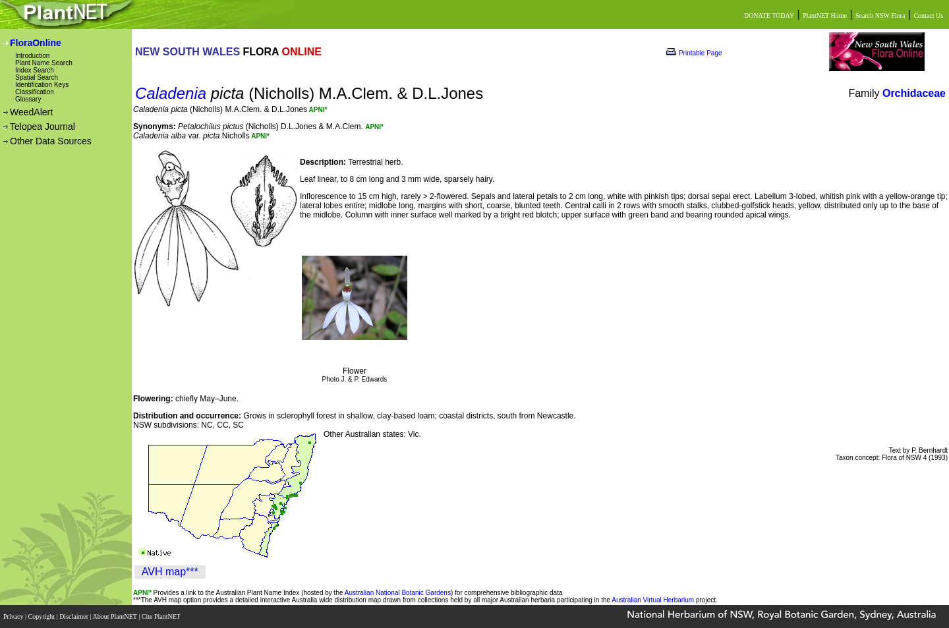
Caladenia (170, 93)
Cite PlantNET (162, 616)
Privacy (14, 616)
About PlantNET (115, 616)
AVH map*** (170, 571)
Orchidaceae (914, 93)
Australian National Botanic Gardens (398, 592)
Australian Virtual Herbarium (653, 600)
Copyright (42, 616)
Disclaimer (74, 616)
